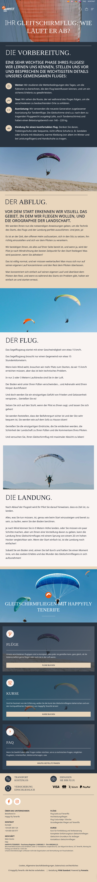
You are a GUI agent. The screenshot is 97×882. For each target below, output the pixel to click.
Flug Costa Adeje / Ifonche (60, 819)
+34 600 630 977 (11, 831)
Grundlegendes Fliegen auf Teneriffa (65, 822)
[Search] (80, 8)
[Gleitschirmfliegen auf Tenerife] (21, 9)
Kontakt (8, 825)
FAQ (6, 842)
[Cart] (86, 8)
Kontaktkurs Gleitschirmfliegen (62, 839)
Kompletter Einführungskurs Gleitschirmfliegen (69, 833)
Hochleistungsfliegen (58, 816)
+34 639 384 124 (11, 828)
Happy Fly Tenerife (12, 816)
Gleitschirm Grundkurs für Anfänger (64, 836)
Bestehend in (10, 814)
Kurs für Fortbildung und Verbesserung (66, 831)
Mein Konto (9, 839)
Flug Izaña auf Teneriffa (59, 814)
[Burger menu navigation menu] (92, 8)
